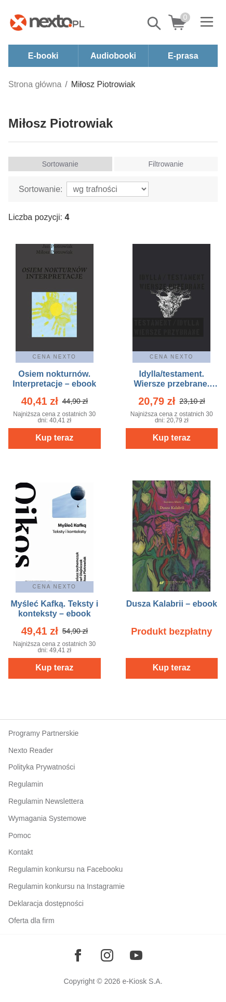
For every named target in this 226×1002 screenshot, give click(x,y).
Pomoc (19, 835)
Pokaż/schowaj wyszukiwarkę (155, 23)
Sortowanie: (41, 189)
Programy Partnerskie (43, 733)
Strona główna (34, 84)
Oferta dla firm (31, 920)
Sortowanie (60, 164)
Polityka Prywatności (41, 767)
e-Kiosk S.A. (143, 981)
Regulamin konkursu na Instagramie (66, 886)
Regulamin (25, 784)
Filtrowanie (165, 164)
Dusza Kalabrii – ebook (171, 603)
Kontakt (20, 852)
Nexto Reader (30, 750)
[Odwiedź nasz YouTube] (136, 955)
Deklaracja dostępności (46, 903)
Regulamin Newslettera (46, 801)
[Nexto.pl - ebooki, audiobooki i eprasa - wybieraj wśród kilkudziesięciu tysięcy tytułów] (47, 22)
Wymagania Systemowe (47, 818)
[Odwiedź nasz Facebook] (78, 955)
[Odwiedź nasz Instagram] (107, 955)
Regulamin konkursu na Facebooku (65, 869)
